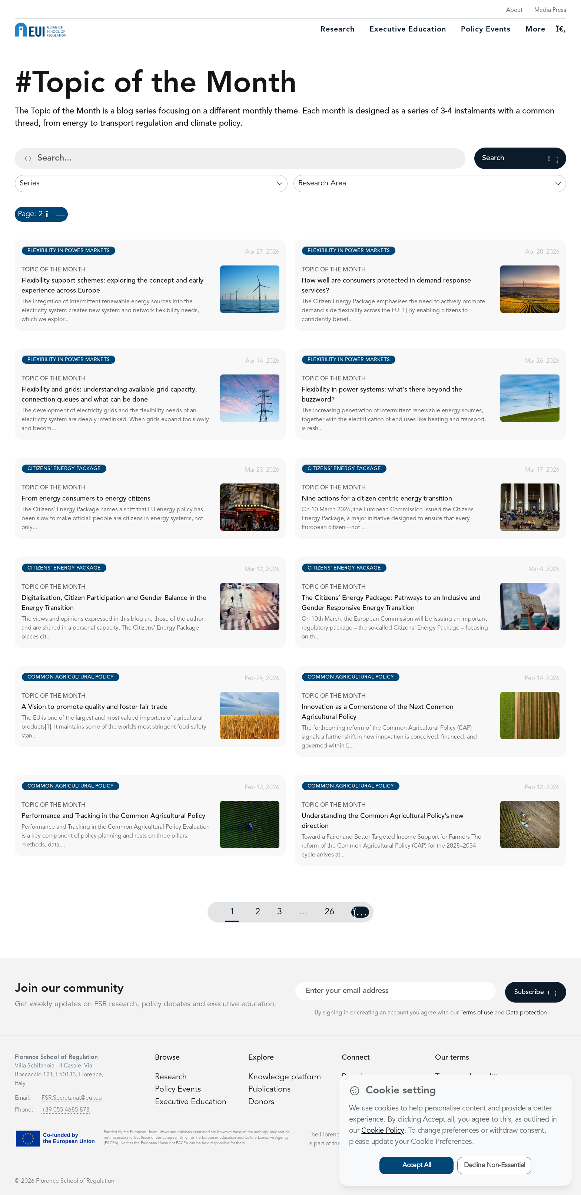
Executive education (407, 29)
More (535, 29)
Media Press (550, 10)
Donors (261, 1101)
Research (338, 29)
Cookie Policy (382, 1131)
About (514, 10)
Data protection (526, 1013)
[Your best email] (395, 991)
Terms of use (477, 1013)
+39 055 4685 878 (66, 1110)
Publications (269, 1089)
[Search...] (240, 158)
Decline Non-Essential (494, 1165)
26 (329, 912)
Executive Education (191, 1101)
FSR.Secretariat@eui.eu (72, 1098)
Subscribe (535, 992)
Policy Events (486, 29)
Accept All (416, 1165)
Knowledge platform (285, 1077)
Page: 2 (41, 214)
